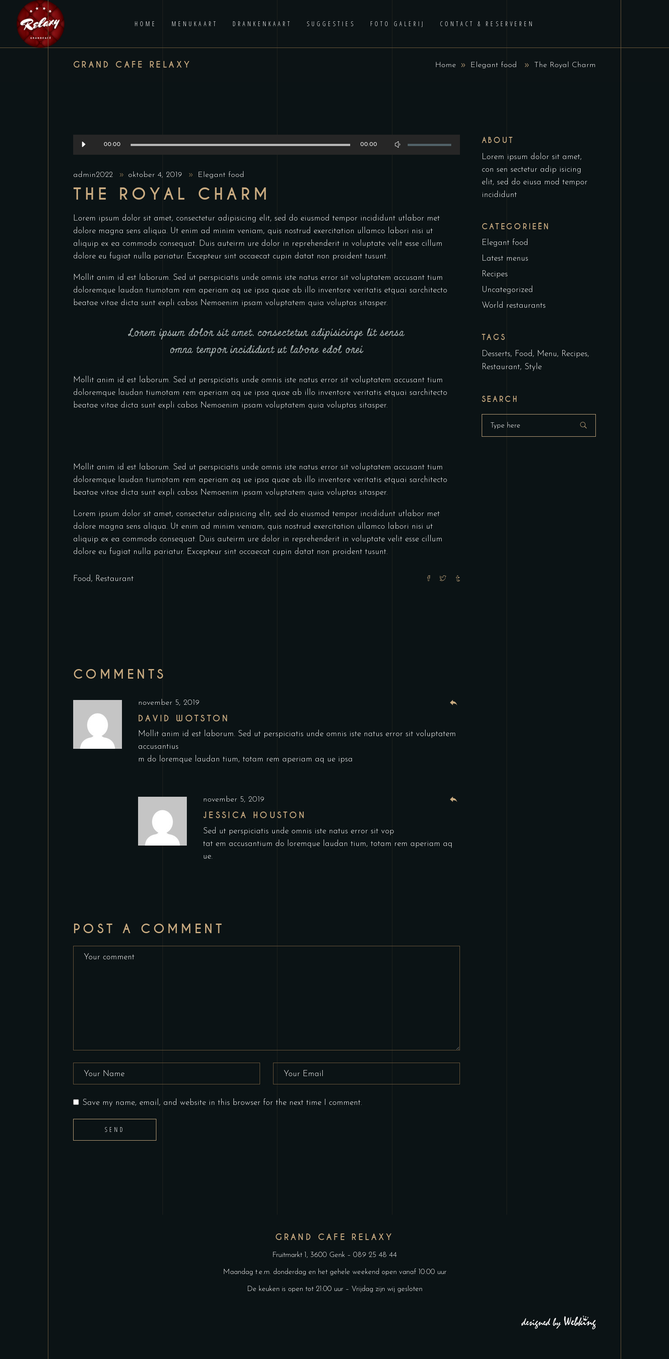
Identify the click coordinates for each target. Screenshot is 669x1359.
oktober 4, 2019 (156, 175)
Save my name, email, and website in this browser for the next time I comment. (222, 1103)
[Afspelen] (83, 145)
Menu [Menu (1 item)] (547, 354)
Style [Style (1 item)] (533, 367)
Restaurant (114, 579)
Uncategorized (507, 290)
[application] (266, 145)
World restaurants (514, 306)
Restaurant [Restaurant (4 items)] (501, 367)
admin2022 (94, 175)
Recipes (495, 274)
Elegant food (493, 65)
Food (82, 579)
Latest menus (505, 259)
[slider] (240, 145)
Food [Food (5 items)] (524, 354)
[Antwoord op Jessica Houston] (453, 800)
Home (445, 65)
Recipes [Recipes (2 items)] (574, 354)
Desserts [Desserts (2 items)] (496, 354)
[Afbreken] (398, 145)
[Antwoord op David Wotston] (453, 703)
